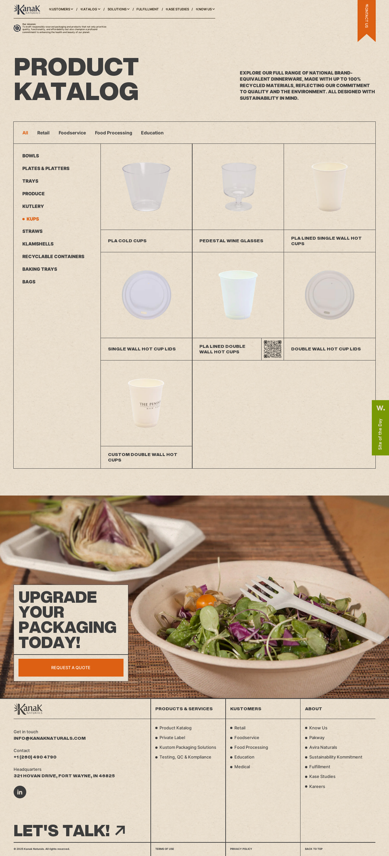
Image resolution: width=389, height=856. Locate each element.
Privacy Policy (241, 848)
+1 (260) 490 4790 (35, 757)
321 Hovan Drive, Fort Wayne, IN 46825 (64, 775)
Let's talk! (69, 830)
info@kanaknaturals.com (50, 738)
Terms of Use (164, 848)
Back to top (314, 848)
